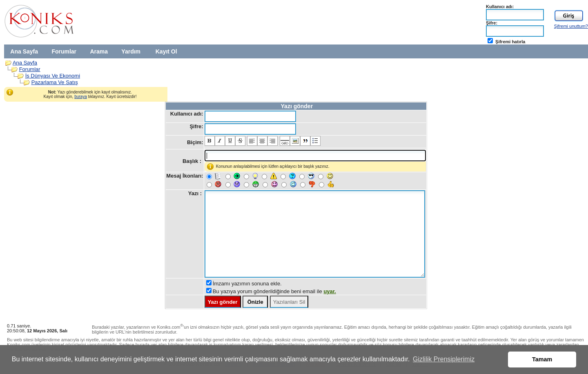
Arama (99, 51)
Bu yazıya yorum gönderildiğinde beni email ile (274, 291)
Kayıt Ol (166, 51)
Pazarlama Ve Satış (54, 82)
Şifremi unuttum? (571, 26)
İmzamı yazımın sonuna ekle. (247, 283)
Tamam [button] (542, 359)
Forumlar (63, 51)
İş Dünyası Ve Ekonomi (52, 76)
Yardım (130, 51)
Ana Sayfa (24, 51)
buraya (80, 96)
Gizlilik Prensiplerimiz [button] (443, 359)
